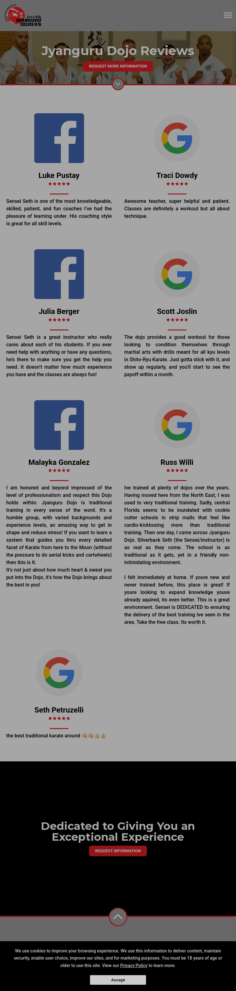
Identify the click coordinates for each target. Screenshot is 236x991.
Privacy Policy (134, 965)
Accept (118, 980)
